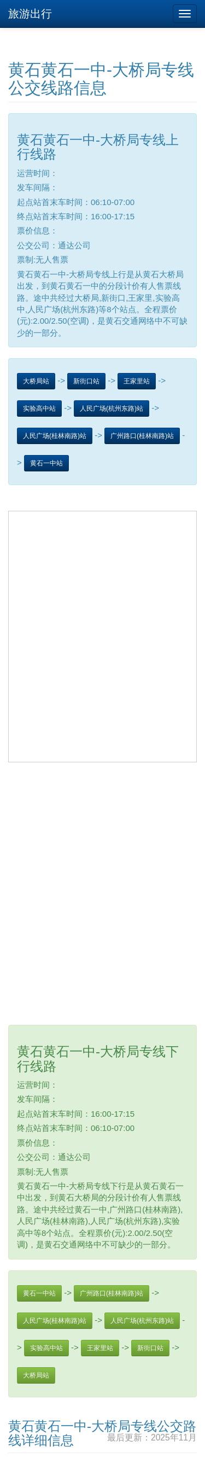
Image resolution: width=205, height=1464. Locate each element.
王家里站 (137, 381)
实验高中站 (39, 408)
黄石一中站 (46, 463)
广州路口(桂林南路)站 (142, 436)
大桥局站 (36, 381)
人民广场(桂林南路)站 (54, 436)
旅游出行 (30, 14)
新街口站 (86, 381)
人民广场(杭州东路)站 (111, 408)
